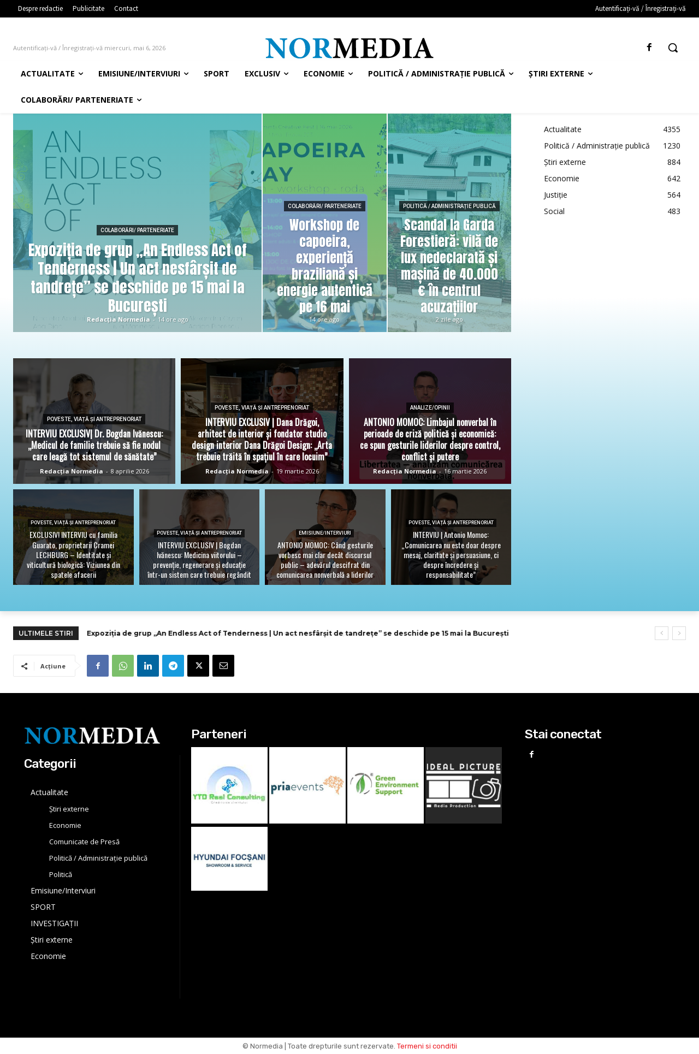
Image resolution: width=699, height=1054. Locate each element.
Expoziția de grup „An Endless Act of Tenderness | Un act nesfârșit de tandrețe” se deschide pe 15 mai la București (298, 633)
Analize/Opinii (430, 408)
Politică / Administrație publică (449, 206)
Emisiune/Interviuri (325, 533)
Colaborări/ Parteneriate (137, 230)
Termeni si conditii (427, 1046)
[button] (673, 47)
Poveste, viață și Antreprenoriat (94, 419)
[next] (679, 633)
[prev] (661, 633)
